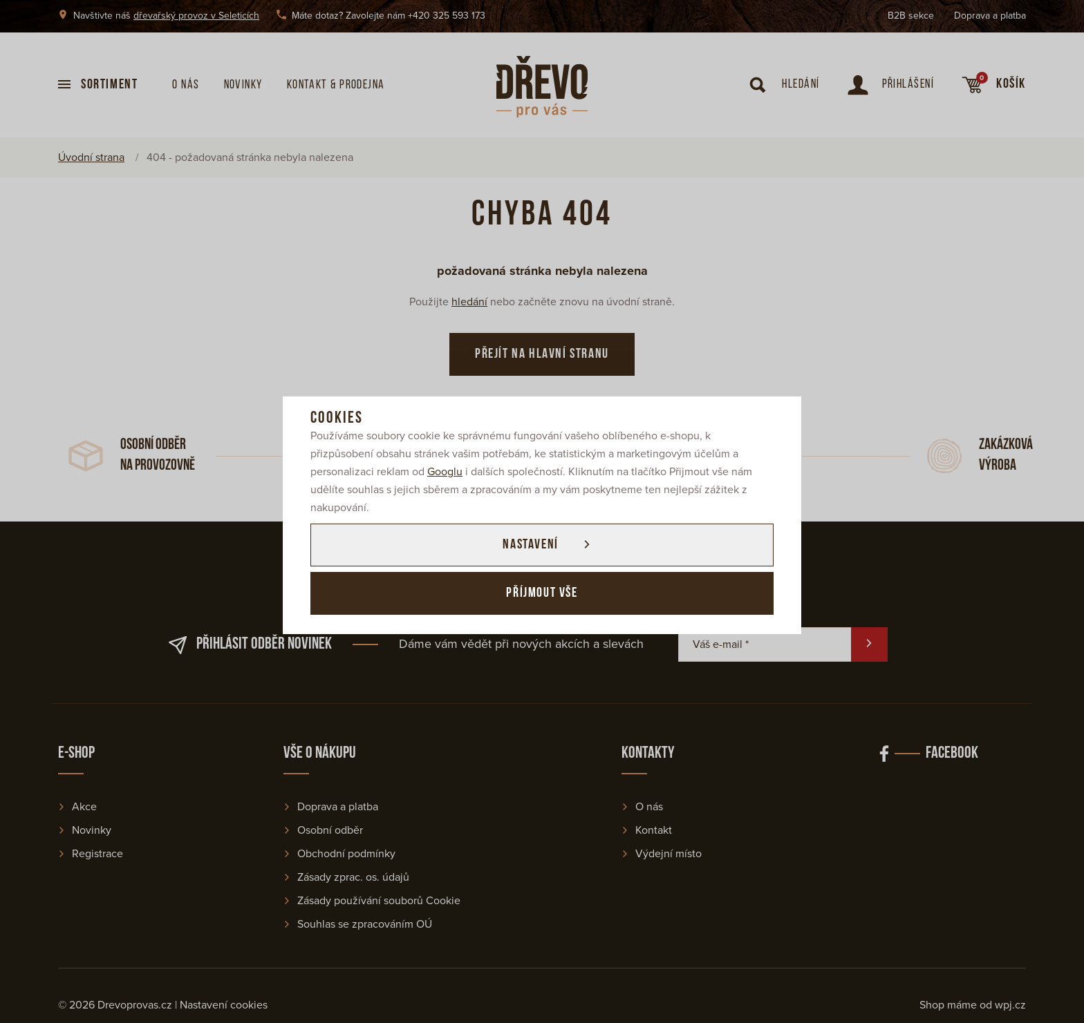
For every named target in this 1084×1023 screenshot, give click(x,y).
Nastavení (530, 545)
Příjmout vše (541, 593)
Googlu (444, 472)
